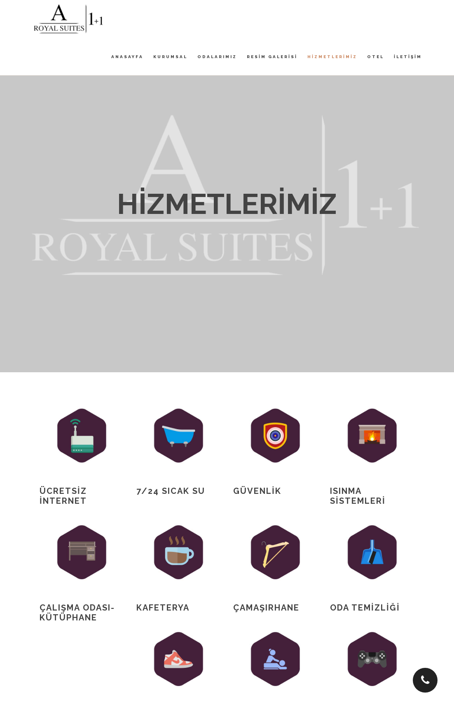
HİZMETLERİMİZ (332, 56)
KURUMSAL (170, 56)
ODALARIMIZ (217, 56)
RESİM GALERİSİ (272, 56)
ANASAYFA (127, 56)
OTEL (375, 56)
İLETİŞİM (408, 56)
